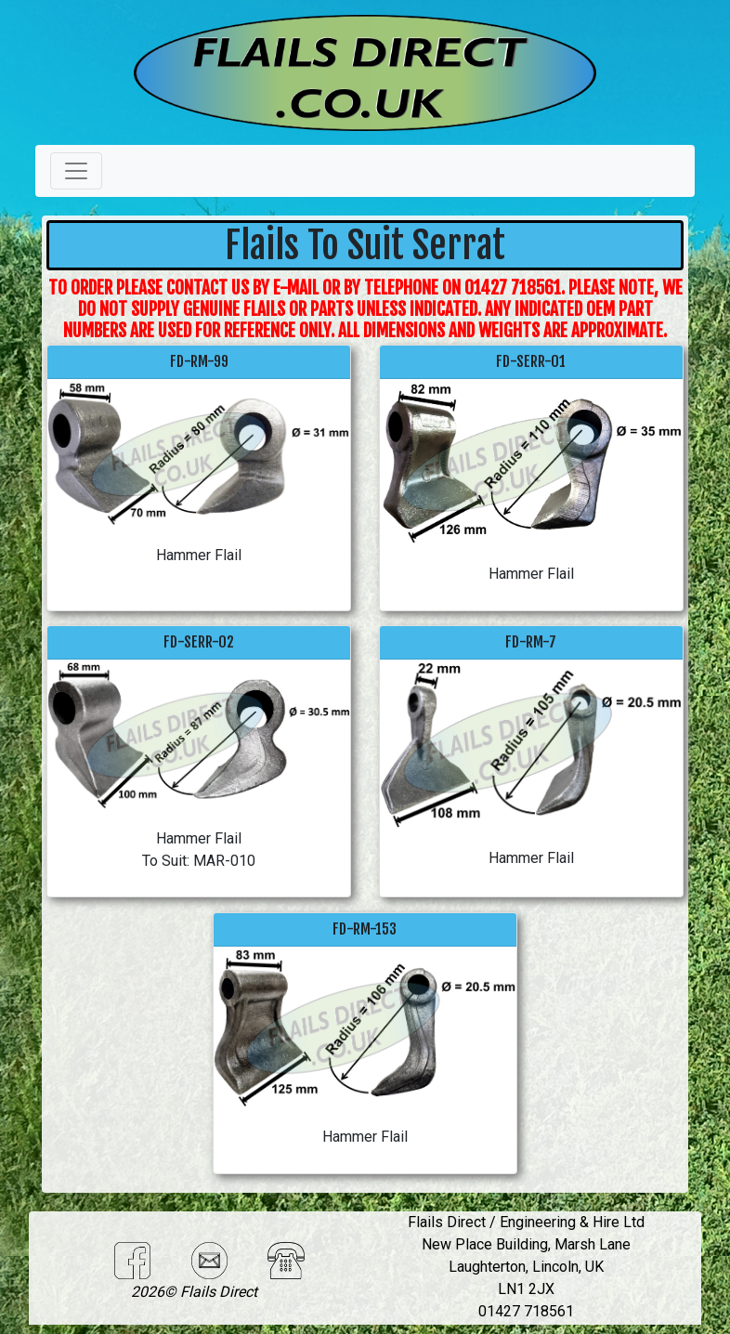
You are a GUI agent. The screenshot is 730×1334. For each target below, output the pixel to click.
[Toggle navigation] (76, 171)
